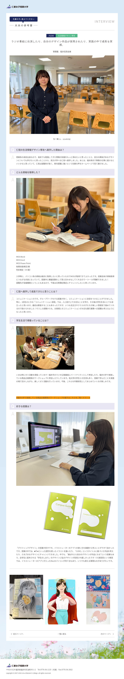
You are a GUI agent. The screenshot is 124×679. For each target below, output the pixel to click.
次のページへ (106, 634)
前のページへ (18, 634)
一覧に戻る (62, 634)
